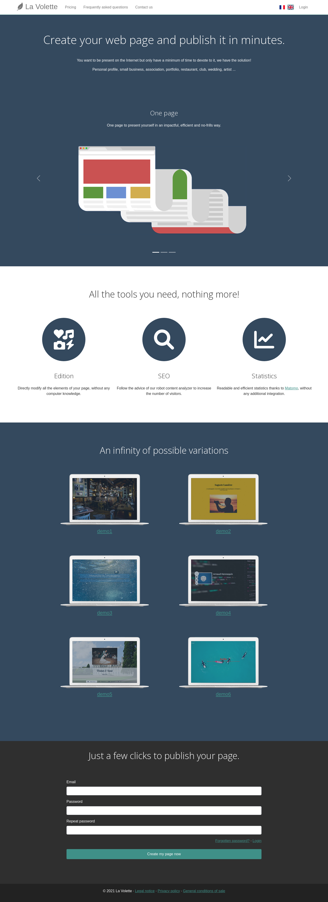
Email (71, 782)
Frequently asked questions (105, 7)
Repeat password (81, 821)
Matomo (291, 388)
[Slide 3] (172, 252)
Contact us (144, 7)
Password (74, 802)
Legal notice (144, 891)
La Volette (37, 6)
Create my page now (164, 854)
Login (303, 7)
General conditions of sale (204, 891)
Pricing (70, 7)
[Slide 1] (155, 252)
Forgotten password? (232, 841)
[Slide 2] (164, 252)
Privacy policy (169, 891)
